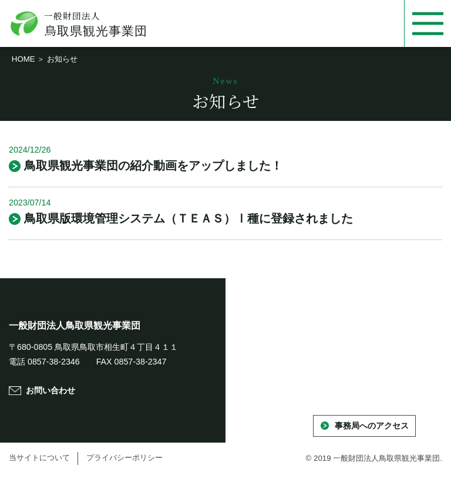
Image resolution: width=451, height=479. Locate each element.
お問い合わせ (50, 390)
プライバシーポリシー (124, 457)
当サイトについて (39, 457)
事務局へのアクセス (372, 425)
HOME (23, 59)
